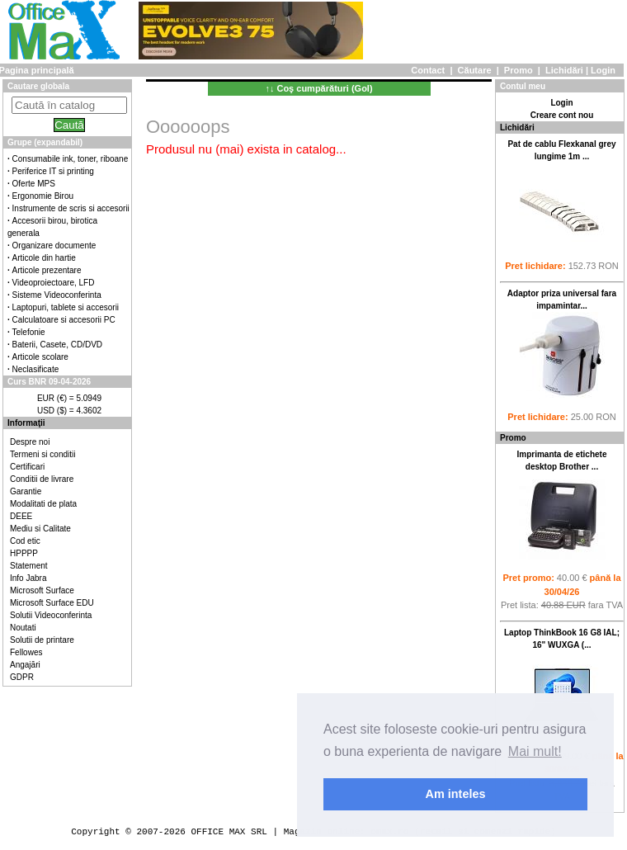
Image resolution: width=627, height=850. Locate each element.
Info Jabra (28, 578)
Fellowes (26, 652)
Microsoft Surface (42, 590)
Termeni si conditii (42, 454)
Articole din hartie (44, 257)
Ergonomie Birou (42, 196)
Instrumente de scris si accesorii (71, 208)
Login (603, 70)
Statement (29, 565)
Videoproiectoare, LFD (53, 282)
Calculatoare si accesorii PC (64, 319)
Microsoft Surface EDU (52, 602)
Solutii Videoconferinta (51, 615)
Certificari (27, 466)
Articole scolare (40, 356)
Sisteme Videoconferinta (56, 295)
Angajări (25, 664)
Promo (518, 70)
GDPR (22, 677)
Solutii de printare (42, 640)
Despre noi (30, 441)
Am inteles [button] (456, 793)
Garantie (25, 491)
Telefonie (28, 332)
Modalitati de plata (43, 503)
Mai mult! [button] (535, 751)
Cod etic (25, 540)
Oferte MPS (33, 183)
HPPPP (24, 553)
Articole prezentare (47, 270)
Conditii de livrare (41, 479)
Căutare (475, 70)
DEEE (21, 516)
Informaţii (26, 422)
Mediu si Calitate (40, 528)
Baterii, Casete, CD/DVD (57, 344)
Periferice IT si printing (53, 171)
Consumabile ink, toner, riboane (70, 158)
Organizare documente (54, 245)
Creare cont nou (562, 115)
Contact (428, 70)
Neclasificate (35, 369)
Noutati (23, 627)
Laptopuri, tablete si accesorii (66, 307)
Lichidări (564, 70)
